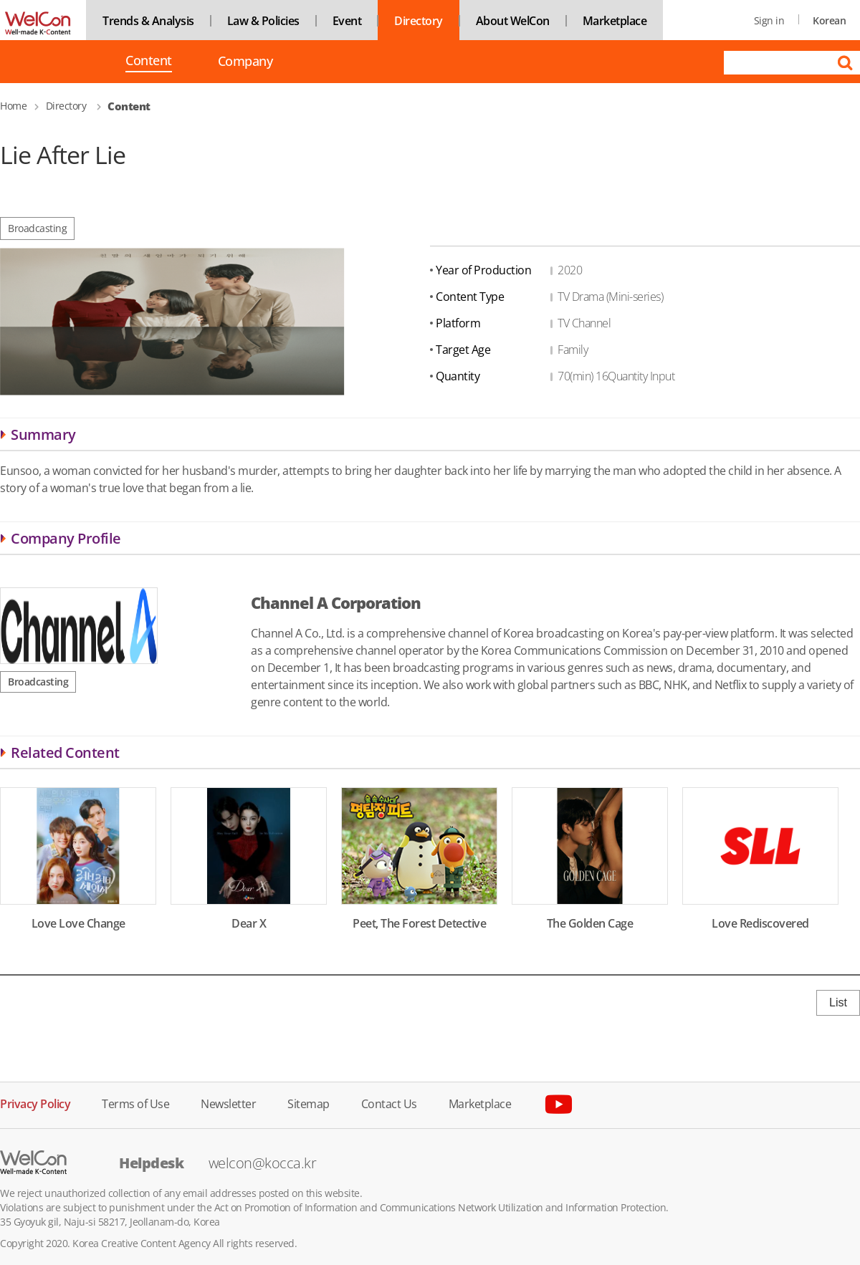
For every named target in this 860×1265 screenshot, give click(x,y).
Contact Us (389, 1103)
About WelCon (513, 21)
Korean (829, 20)
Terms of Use (135, 1103)
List (838, 1002)
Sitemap (308, 1103)
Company (245, 61)
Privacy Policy (35, 1103)
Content (148, 61)
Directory (418, 21)
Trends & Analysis (148, 21)
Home (13, 105)
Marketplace (615, 21)
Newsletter (228, 1103)
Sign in (769, 20)
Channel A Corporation (336, 602)
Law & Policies (263, 21)
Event (347, 21)
